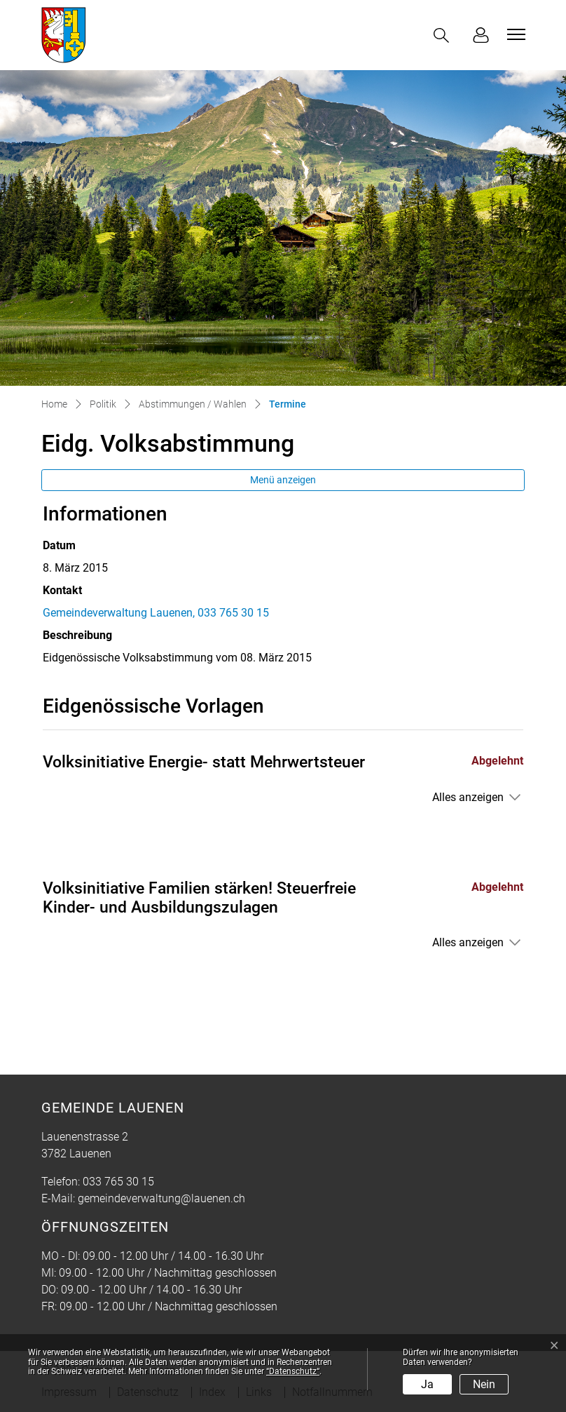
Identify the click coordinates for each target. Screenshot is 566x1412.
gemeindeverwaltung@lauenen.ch (161, 1198)
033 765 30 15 (118, 1181)
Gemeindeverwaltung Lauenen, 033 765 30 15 (156, 612)
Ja (427, 1384)
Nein (484, 1384)
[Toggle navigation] (514, 34)
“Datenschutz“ (292, 1371)
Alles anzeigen (468, 797)
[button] (444, 35)
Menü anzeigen (283, 479)
